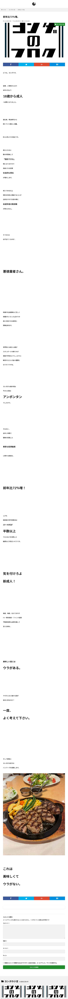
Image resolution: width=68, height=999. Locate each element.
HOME (4, 9)
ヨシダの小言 (12, 9)
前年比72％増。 (21, 9)
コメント (6, 923)
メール (5, 948)
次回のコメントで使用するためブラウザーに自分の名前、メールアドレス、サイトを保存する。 (31, 963)
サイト (5, 955)
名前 (5, 941)
